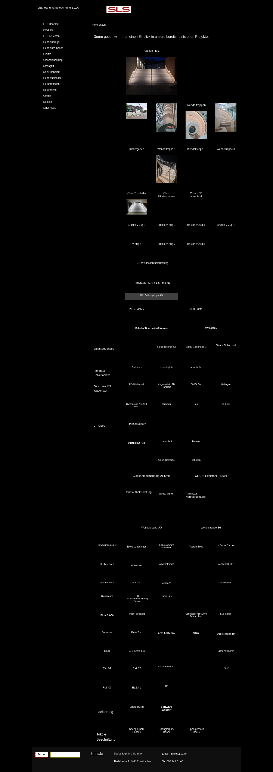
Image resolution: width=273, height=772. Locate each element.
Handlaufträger (51, 42)
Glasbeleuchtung (53, 60)
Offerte (47, 95)
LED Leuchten (51, 36)
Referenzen (50, 89)
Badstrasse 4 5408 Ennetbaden (132, 761)
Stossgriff (48, 66)
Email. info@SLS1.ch (174, 753)
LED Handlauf (51, 24)
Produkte (48, 30)
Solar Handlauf (51, 71)
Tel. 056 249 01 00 (172, 761)
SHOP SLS (49, 107)
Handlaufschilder (52, 77)
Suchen (41, 754)
